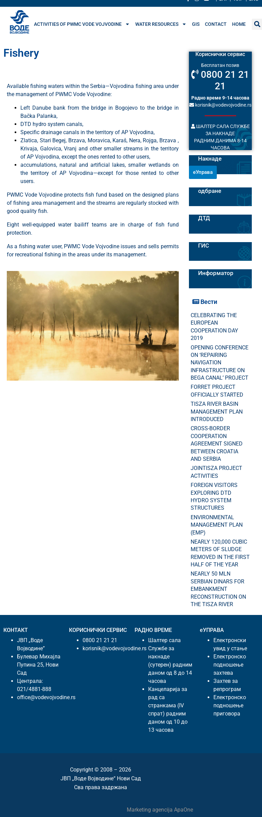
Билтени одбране (209, 187)
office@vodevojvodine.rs (46, 697)
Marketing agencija (150, 809)
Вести (204, 301)
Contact (216, 24)
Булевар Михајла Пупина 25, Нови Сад (38, 664)
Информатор (215, 273)
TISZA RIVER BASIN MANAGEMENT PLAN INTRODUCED (217, 411)
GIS (195, 24)
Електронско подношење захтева (229, 664)
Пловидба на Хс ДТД (220, 214)
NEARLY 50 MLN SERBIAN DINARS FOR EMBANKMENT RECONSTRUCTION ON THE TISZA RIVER (218, 588)
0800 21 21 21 (220, 80)
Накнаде (210, 158)
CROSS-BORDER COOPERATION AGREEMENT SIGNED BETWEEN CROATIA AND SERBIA (217, 443)
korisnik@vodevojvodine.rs (220, 105)
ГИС (203, 245)
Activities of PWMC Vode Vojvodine (82, 24)
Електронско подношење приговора (229, 705)
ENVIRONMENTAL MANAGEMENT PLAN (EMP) (217, 525)
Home (239, 24)
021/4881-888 (34, 689)
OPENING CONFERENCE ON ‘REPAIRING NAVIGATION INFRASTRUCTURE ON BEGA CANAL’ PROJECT (219, 362)
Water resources (161, 24)
